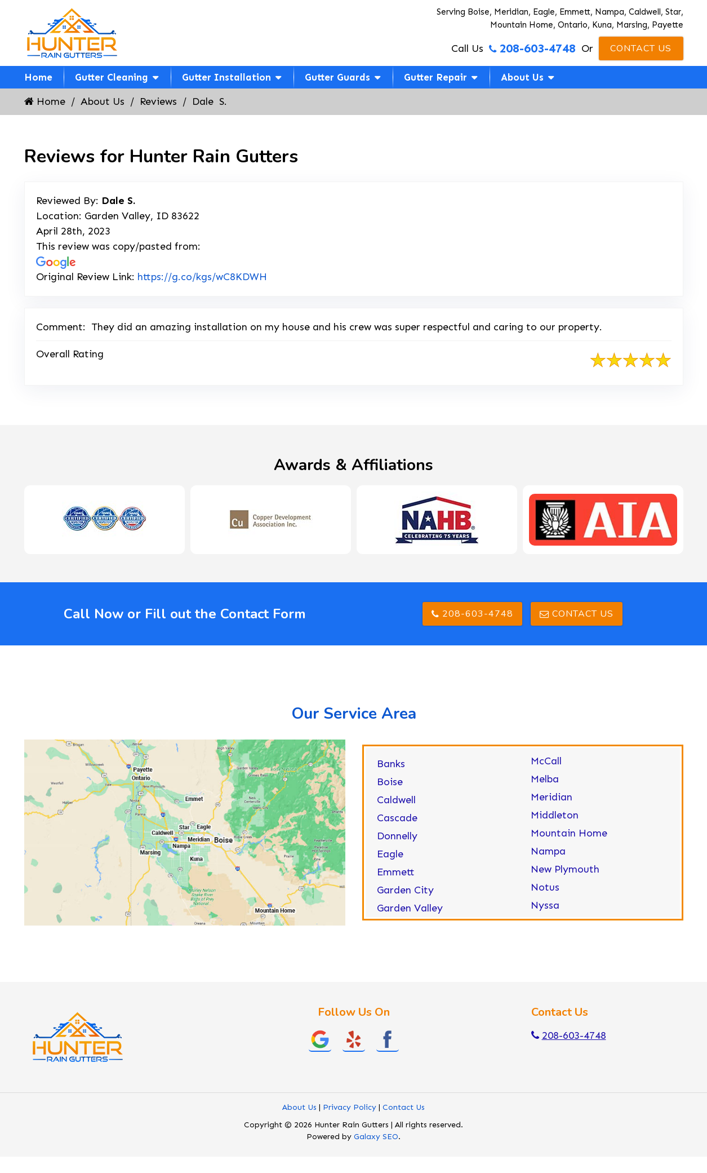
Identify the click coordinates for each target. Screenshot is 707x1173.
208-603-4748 (532, 48)
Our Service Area (353, 713)
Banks (391, 764)
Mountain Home (569, 833)
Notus (545, 887)
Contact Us (641, 48)
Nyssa (545, 905)
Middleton (555, 815)
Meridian (551, 797)
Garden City (405, 890)
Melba (545, 779)
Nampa (548, 851)
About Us (522, 77)
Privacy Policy (349, 1107)
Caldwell (396, 800)
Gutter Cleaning (111, 77)
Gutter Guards (337, 77)
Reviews (158, 101)
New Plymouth (565, 869)
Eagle (390, 854)
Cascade (397, 818)
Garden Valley (410, 908)
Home (38, 77)
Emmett (396, 872)
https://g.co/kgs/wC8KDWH (202, 277)
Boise (390, 782)
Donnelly (397, 836)
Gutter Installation (226, 77)
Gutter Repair (435, 77)
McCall (546, 761)
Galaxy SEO (376, 1136)
